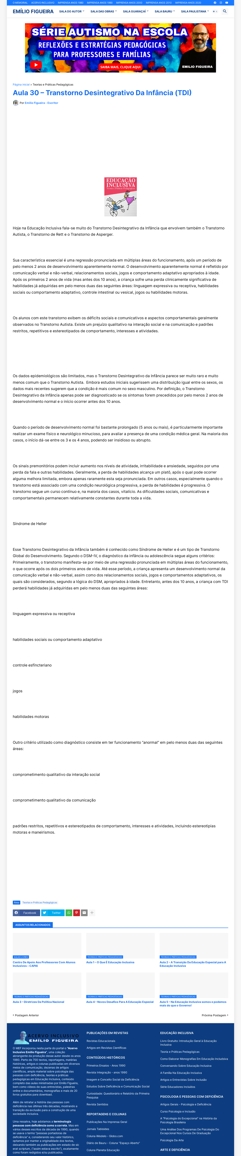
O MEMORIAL (20, 2)
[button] (215, 11)
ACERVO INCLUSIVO (42, 2)
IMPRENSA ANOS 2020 (188, 2)
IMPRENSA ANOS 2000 (129, 2)
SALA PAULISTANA (193, 11)
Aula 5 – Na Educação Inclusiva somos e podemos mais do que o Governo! (193, 1003)
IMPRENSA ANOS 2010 (159, 2)
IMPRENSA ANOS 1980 (70, 2)
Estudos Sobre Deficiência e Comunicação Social (118, 1086)
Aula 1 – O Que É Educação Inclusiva (110, 962)
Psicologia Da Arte (172, 1140)
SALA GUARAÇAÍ (134, 11)
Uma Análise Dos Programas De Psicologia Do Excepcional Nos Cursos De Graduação (189, 1131)
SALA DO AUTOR (70, 11)
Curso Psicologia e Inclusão (177, 1111)
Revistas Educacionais (101, 1040)
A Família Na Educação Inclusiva (181, 1072)
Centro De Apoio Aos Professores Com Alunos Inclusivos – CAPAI (44, 964)
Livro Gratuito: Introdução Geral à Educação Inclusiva (188, 1042)
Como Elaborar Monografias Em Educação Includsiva (194, 1058)
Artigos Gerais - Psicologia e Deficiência (185, 1104)
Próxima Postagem (214, 1015)
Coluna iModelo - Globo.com (105, 1136)
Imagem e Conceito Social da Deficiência (113, 1079)
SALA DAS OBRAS (102, 11)
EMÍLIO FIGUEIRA (33, 11)
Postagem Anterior (27, 1015)
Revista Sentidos (97, 1104)
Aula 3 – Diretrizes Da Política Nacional (38, 1001)
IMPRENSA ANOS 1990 (100, 2)
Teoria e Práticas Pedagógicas (179, 1051)
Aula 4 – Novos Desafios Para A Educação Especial (120, 1001)
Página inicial (21, 84)
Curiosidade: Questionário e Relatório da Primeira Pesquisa (118, 1095)
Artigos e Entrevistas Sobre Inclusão (183, 1079)
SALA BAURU (163, 11)
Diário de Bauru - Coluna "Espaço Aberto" (113, 1143)
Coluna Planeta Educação (103, 1150)
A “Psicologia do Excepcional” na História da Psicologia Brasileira (188, 1120)
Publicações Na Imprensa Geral (107, 1121)
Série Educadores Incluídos (177, 1086)
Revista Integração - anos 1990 (107, 1072)
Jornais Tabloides (98, 1129)
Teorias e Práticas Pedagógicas (53, 84)
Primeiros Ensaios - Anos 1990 (106, 1065)
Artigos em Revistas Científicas (106, 1047)
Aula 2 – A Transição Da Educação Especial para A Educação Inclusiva (193, 964)
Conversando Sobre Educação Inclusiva (185, 1065)
